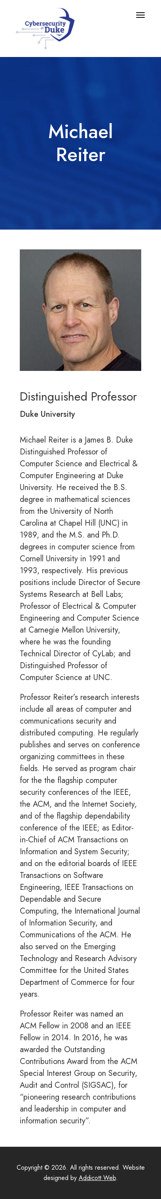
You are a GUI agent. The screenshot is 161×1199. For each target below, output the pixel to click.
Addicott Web (97, 1177)
